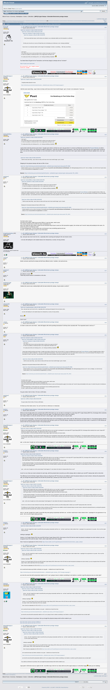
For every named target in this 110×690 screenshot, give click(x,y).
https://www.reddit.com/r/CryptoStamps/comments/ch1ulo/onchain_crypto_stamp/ (62, 541)
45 (64, 20)
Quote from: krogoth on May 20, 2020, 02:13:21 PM (31, 79)
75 (14, 21)
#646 (106, 258)
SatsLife (5, 583)
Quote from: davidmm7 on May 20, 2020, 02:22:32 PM (31, 30)
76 (15, 21)
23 (33, 20)
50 (71, 20)
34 (49, 20)
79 (19, 21)
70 (7, 21)
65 (92, 20)
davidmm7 (6, 176)
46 (65, 20)
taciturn (5, 409)
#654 (106, 425)
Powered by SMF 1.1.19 (47, 687)
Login (18, 13)
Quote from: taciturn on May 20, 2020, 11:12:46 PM (31, 484)
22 (31, 20)
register (20, 8)
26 (37, 20)
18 (26, 20)
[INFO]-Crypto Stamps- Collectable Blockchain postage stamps (51, 16)
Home (6, 13)
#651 (106, 335)
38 (54, 20)
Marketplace (19, 16)
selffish (5, 334)
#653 (106, 410)
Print (105, 21)
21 (30, 20)
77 (17, 21)
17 (24, 20)
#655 (106, 451)
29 (41, 20)
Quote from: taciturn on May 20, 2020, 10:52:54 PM (31, 428)
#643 (106, 134)
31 (44, 20)
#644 (106, 177)
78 (18, 21)
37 (53, 20)
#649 (106, 304)
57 (81, 20)
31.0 (19, 11)
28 (40, 20)
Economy (13, 16)
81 (22, 21)
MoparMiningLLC (7, 76)
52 (74, 20)
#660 (106, 626)
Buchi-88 (5, 26)
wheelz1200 (6, 304)
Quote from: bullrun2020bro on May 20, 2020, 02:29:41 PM (32, 179)
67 (3, 21)
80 (21, 21)
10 (14, 20)
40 (57, 20)
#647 (106, 270)
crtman (5, 322)
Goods (25, 16)
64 (91, 20)
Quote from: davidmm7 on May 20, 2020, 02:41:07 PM (31, 337)
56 (79, 20)
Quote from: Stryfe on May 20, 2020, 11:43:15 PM (31, 525)
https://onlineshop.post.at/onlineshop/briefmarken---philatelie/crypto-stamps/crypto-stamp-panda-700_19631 (48, 166)
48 (68, 20)
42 (60, 20)
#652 (106, 396)
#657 (106, 523)
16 (23, 20)
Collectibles (30, 16)
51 (72, 20)
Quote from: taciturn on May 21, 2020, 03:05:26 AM (31, 548)
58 (82, 20)
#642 (106, 76)
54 (77, 20)
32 (45, 20)
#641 (106, 27)
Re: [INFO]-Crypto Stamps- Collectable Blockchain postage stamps (41, 26)
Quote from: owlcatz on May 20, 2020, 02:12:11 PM (32, 31)
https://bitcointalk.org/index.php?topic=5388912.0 (30, 621)
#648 (106, 283)
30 (42, 20)
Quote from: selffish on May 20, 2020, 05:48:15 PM (31, 398)
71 (8, 21)
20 (28, 20)
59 (84, 20)
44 (63, 20)
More (26, 13)
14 (20, 20)
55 (78, 20)
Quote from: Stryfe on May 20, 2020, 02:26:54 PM (31, 157)
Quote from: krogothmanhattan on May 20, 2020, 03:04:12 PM (33, 307)
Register (22, 13)
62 (88, 20)
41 (58, 20)
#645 (106, 233)
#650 (106, 322)
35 (50, 20)
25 (35, 20)
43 (61, 20)
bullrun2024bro (7, 134)
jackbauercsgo (7, 282)
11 (16, 20)
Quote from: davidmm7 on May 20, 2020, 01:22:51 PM (34, 33)
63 (89, 20)
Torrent (22, 11)
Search (14, 13)
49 (70, 20)
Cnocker (5, 257)
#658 (106, 546)
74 (12, 21)
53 (75, 20)
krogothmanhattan (8, 233)
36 (51, 20)
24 (34, 20)
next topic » (105, 19)
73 (11, 21)
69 (6, 21)
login (16, 8)
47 (67, 20)
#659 (106, 584)
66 (93, 20)
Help (10, 13)
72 (10, 21)
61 (86, 20)
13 (19, 20)
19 (27, 20)
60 (85, 20)
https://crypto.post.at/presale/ (27, 63)
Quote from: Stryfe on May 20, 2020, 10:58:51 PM (31, 454)
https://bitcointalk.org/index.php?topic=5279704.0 (30, 623)
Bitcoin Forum (6, 16)
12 (17, 20)
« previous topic (100, 18)
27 (38, 20)
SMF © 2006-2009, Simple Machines (60, 687)
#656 (106, 481)
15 (22, 20)
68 (4, 21)
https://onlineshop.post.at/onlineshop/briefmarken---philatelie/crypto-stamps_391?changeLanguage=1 (42, 85)
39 (56, 20)
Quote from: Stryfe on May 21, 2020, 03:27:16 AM (31, 587)
